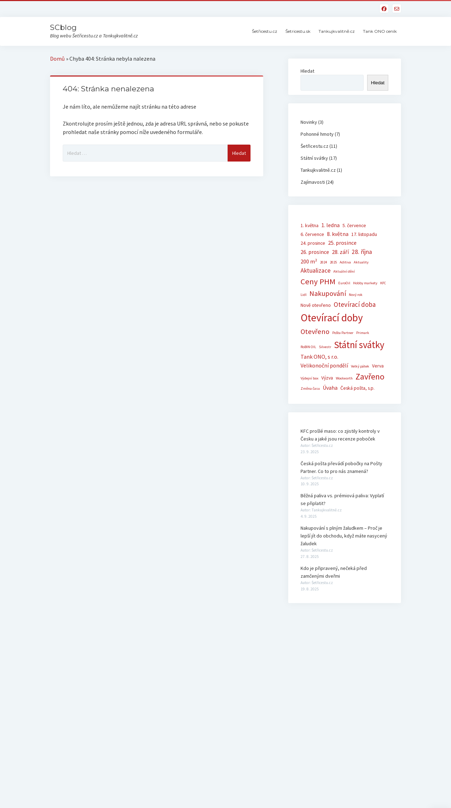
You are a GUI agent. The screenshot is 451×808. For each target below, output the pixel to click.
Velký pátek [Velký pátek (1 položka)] (360, 366)
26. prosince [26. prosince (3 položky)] (315, 251)
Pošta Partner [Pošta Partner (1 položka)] (342, 332)
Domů (57, 58)
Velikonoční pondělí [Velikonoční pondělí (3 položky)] (324, 365)
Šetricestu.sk (297, 31)
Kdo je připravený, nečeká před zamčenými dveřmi (334, 572)
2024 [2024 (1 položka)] (323, 262)
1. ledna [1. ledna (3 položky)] (330, 225)
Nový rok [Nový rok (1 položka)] (356, 294)
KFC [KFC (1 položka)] (383, 283)
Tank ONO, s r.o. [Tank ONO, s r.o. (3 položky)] (319, 356)
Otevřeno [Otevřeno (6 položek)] (315, 331)
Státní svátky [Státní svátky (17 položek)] (359, 345)
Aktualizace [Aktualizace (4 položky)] (315, 270)
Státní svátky (314, 158)
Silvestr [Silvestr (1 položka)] (325, 347)
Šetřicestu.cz (264, 31)
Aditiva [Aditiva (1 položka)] (345, 262)
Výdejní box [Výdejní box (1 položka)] (310, 378)
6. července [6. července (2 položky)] (312, 234)
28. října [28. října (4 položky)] (362, 252)
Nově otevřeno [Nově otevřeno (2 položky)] (316, 305)
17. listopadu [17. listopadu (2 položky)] (364, 234)
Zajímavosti (313, 182)
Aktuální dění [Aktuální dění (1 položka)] (344, 271)
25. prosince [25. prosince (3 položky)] (342, 242)
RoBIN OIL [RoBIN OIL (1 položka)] (308, 347)
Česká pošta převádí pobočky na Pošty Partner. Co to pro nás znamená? (341, 467)
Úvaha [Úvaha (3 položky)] (330, 387)
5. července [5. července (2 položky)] (354, 225)
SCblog (63, 27)
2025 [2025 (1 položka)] (333, 262)
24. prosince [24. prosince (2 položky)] (313, 243)
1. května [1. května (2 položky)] (310, 225)
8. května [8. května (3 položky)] (337, 233)
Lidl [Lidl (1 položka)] (304, 294)
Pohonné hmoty (317, 134)
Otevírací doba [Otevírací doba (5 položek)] (355, 304)
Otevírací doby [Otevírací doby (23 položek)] (332, 317)
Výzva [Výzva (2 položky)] (327, 378)
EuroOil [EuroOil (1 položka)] (344, 283)
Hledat (307, 71)
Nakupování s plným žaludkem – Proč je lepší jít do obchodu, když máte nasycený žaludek (344, 536)
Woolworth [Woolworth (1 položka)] (344, 378)
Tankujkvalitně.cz (337, 31)
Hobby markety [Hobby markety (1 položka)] (365, 283)
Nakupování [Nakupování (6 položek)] (327, 293)
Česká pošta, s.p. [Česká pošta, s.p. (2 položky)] (357, 388)
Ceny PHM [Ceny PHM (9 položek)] (318, 281)
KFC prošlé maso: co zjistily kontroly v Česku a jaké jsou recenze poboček (340, 435)
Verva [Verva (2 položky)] (378, 366)
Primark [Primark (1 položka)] (362, 332)
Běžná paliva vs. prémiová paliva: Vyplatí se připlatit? (342, 499)
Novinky (309, 122)
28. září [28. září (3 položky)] (340, 251)
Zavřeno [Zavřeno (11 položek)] (370, 376)
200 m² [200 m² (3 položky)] (309, 261)
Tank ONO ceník (380, 31)
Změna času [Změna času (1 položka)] (310, 388)
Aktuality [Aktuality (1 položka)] (361, 262)
